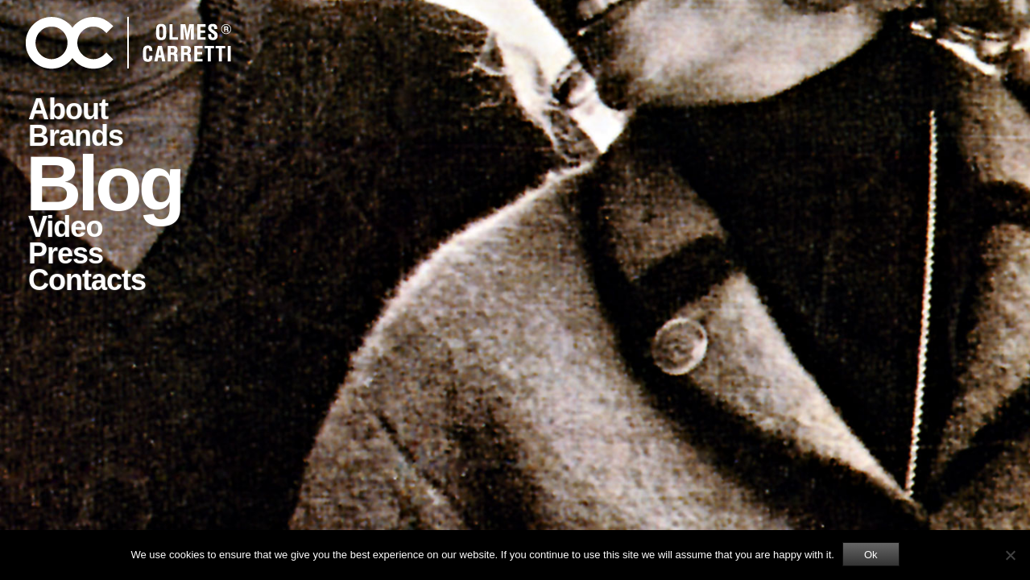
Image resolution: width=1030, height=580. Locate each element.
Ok (871, 555)
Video (65, 226)
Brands (75, 135)
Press (65, 253)
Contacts (87, 279)
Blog (103, 182)
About (68, 109)
